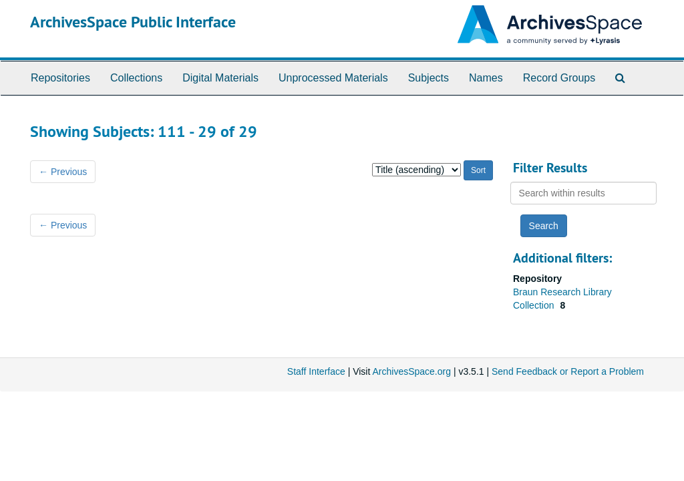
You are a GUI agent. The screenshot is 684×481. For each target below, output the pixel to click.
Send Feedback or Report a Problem (568, 371)
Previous (63, 171)
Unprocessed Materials (333, 78)
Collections (136, 78)
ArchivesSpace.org (411, 371)
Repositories (60, 78)
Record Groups (559, 78)
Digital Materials (220, 78)
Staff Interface (316, 371)
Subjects (428, 78)
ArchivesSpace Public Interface (133, 21)
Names (486, 78)
